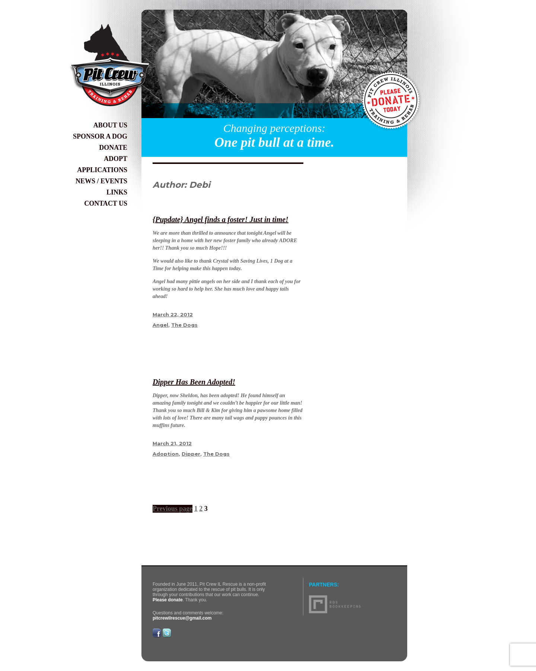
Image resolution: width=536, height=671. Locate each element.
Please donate (168, 599)
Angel (160, 325)
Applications (102, 170)
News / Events (101, 181)
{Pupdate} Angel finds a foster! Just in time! (220, 219)
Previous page (172, 508)
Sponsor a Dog (100, 136)
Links (116, 192)
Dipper (191, 454)
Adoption (166, 454)
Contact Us (105, 203)
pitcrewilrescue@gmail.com (182, 618)
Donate (113, 147)
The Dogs (184, 325)
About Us (110, 125)
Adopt (115, 158)
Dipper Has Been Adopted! (194, 382)
